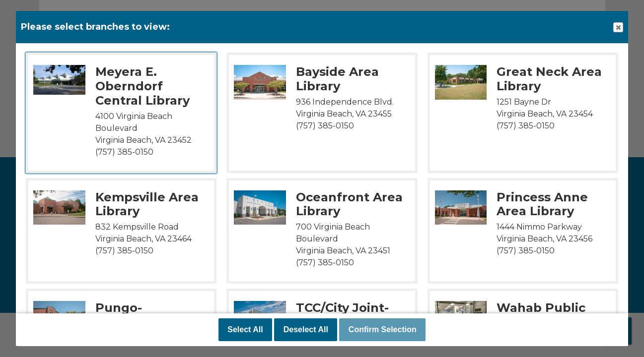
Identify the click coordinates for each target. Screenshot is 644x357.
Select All (245, 329)
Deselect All (306, 329)
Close (617, 27)
